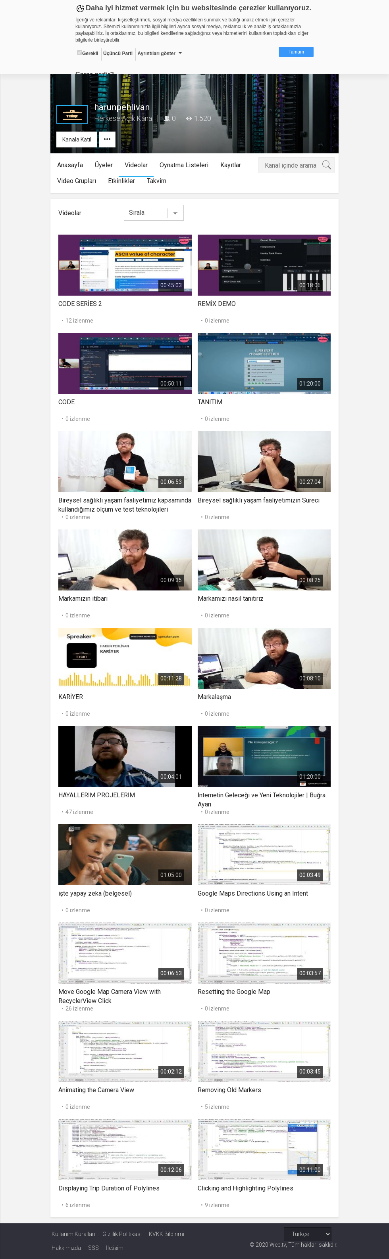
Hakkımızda (66, 1248)
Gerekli (87, 53)
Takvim (158, 181)
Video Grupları (78, 181)
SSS (93, 1248)
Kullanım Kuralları (73, 1234)
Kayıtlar (232, 165)
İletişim (114, 1248)
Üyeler (105, 165)
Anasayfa (72, 165)
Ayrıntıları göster (156, 53)
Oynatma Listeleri (185, 165)
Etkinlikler (123, 181)
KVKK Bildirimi (166, 1234)
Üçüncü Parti (118, 53)
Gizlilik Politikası (122, 1234)
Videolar (137, 165)
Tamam (296, 52)
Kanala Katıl (78, 139)
